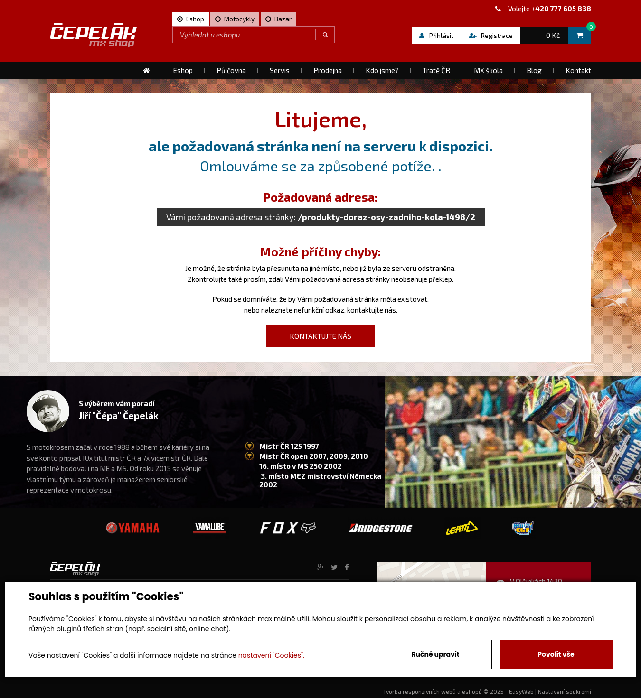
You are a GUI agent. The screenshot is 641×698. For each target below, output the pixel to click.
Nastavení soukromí (564, 691)
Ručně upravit (435, 654)
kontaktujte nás (371, 310)
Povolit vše (555, 654)
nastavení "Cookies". (271, 655)
